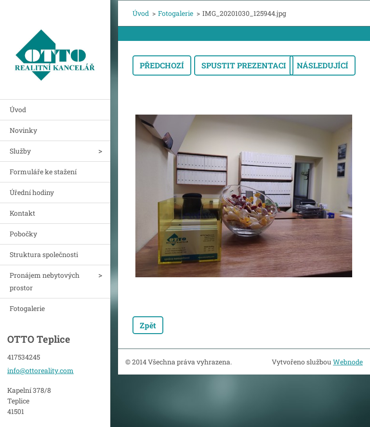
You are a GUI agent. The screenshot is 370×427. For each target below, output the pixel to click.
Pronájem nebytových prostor (44, 281)
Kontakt (22, 213)
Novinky (23, 130)
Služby (20, 150)
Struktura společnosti (44, 254)
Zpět (148, 325)
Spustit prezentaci (243, 65)
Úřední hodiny (32, 192)
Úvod (18, 109)
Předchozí (162, 65)
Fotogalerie (27, 308)
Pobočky (23, 233)
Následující (322, 65)
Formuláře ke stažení (43, 171)
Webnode (348, 361)
